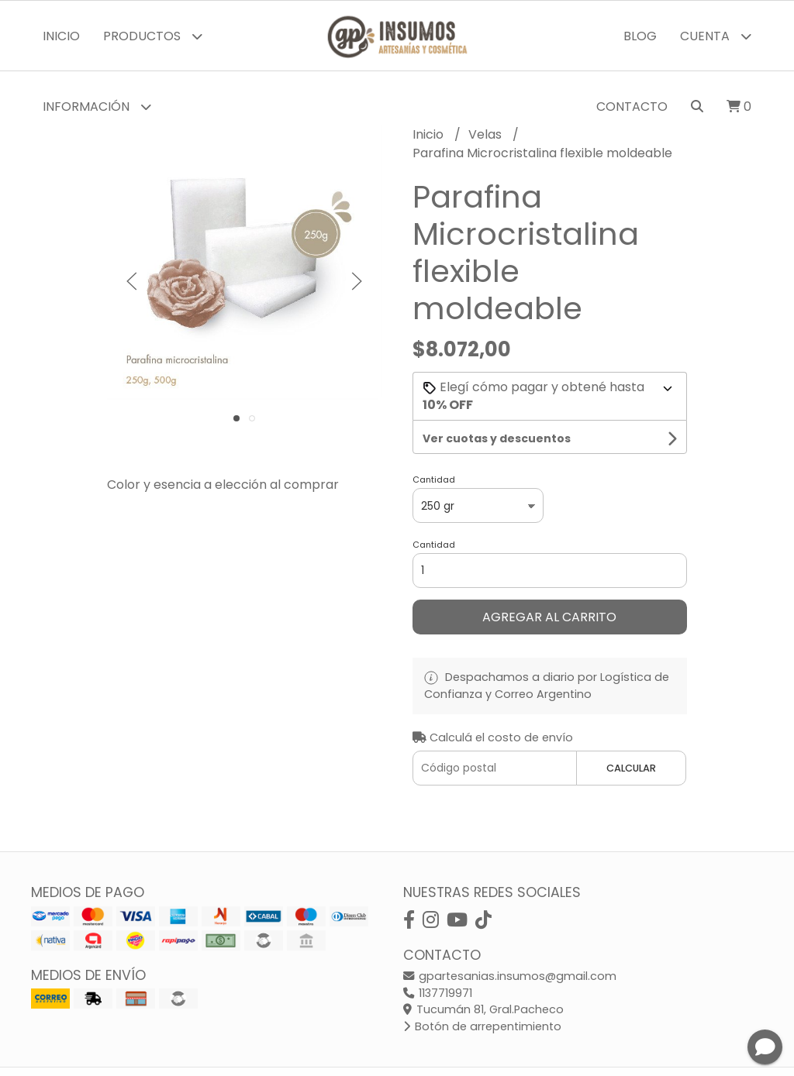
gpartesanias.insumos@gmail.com (509, 976)
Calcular (631, 768)
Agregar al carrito (549, 617)
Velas (486, 134)
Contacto (632, 106)
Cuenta (715, 36)
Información (97, 106)
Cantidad (434, 479)
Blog (640, 36)
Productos (152, 36)
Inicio (61, 36)
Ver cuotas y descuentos (497, 438)
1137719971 (437, 993)
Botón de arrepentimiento (482, 1026)
